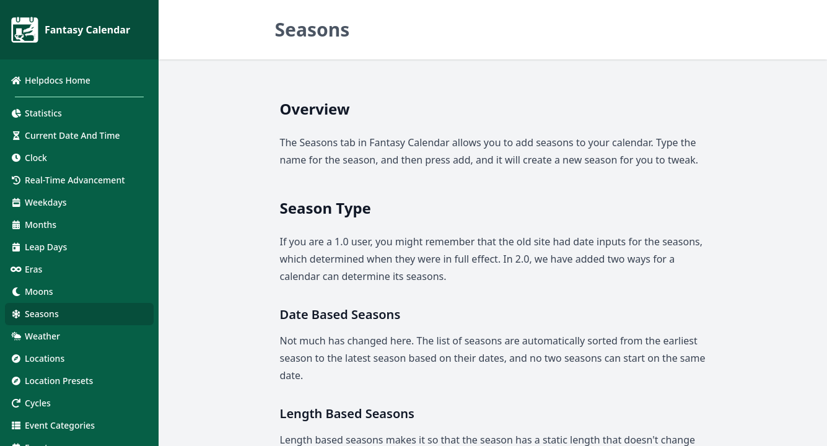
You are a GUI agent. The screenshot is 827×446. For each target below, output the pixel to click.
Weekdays (38, 202)
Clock (28, 158)
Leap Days (38, 247)
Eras (26, 269)
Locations (37, 358)
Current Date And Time (65, 135)
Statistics (36, 113)
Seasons (34, 314)
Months (33, 224)
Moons (31, 291)
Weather (35, 336)
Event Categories (52, 425)
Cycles (30, 403)
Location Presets (51, 381)
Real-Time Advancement (67, 180)
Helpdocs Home (50, 80)
